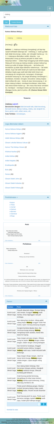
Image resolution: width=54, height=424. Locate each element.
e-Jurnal (12, 207)
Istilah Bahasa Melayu (13, 138)
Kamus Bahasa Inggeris (13, 133)
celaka (30, 109)
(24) (39, 240)
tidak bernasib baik (27, 107)
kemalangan (21, 114)
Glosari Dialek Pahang (13, 188)
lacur (7, 111)
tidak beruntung (39, 107)
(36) (39, 263)
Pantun (7, 174)
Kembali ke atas (12, 410)
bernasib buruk (10, 109)
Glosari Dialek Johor (12, 179)
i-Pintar (12, 216)
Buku (7, 170)
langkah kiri (41, 109)
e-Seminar (13, 214)
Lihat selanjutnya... (9, 240)
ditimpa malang (22, 109)
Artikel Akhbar (10, 156)
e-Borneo (13, 211)
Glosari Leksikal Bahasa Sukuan (16, 143)
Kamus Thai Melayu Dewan (14, 147)
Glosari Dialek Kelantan (13, 183)
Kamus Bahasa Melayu (13, 129)
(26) (39, 295)
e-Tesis (12, 205)
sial (34, 109)
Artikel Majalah (10, 161)
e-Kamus (13, 209)
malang (10, 38)
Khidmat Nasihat (11, 152)
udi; (29, 111)
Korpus (12, 202)
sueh (16, 111)
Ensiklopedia (9, 165)
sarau (25, 111)
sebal (20, 111)
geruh (12, 111)
